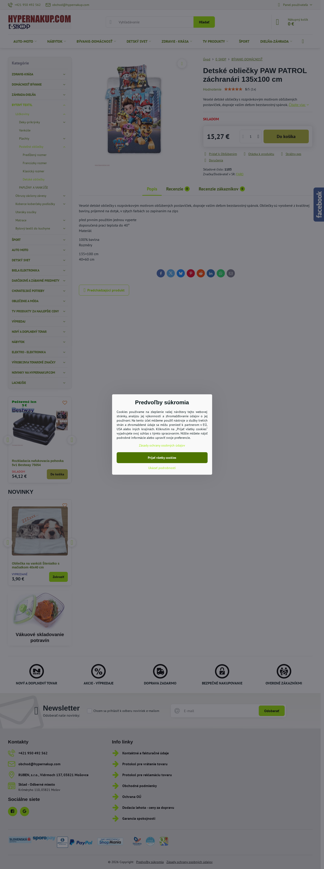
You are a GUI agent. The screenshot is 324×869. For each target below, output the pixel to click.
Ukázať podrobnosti (162, 468)
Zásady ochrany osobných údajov (162, 445)
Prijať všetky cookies (162, 458)
